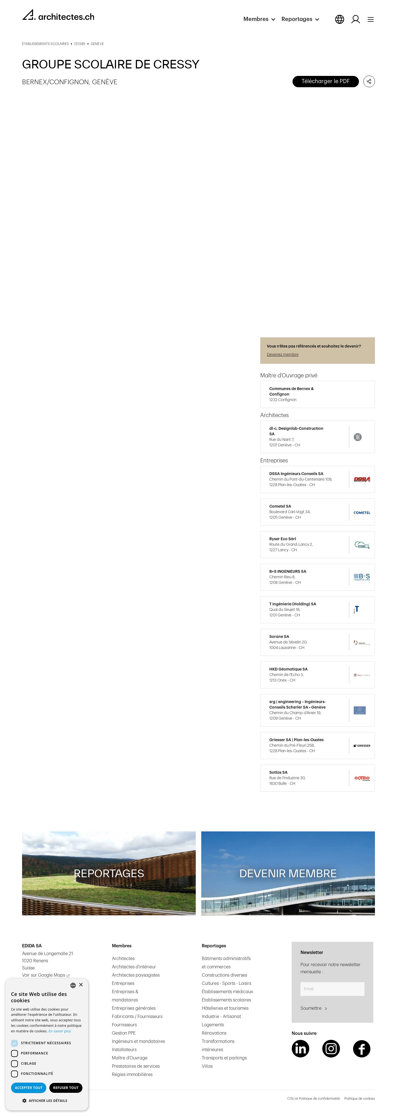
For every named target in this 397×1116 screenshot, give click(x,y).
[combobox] (73, 985)
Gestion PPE (124, 1033)
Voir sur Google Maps (43, 975)
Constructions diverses (224, 975)
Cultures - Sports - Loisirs (226, 983)
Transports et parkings (224, 1058)
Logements (213, 1025)
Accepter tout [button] (28, 1087)
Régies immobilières (132, 1074)
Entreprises (123, 983)
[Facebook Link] (362, 1048)
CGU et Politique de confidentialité (313, 1098)
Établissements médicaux (227, 992)
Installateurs (124, 1050)
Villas (207, 1066)
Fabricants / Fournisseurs (137, 1016)
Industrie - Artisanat (221, 1016)
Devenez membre (283, 355)
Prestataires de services (136, 1066)
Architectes (123, 958)
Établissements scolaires (226, 1000)
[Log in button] (355, 19)
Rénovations (214, 1033)
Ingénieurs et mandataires (138, 1041)
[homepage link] (58, 14)
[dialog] (47, 1044)
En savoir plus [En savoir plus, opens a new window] (60, 1031)
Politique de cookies (359, 1098)
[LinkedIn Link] (300, 1048)
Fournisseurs (124, 1025)
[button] (262, 19)
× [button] (81, 985)
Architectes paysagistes (136, 975)
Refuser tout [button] (66, 1087)
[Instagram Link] (331, 1048)
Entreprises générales (133, 1008)
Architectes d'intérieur (134, 967)
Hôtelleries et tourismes (225, 1008)
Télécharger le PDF (326, 81)
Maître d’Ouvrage (129, 1058)
